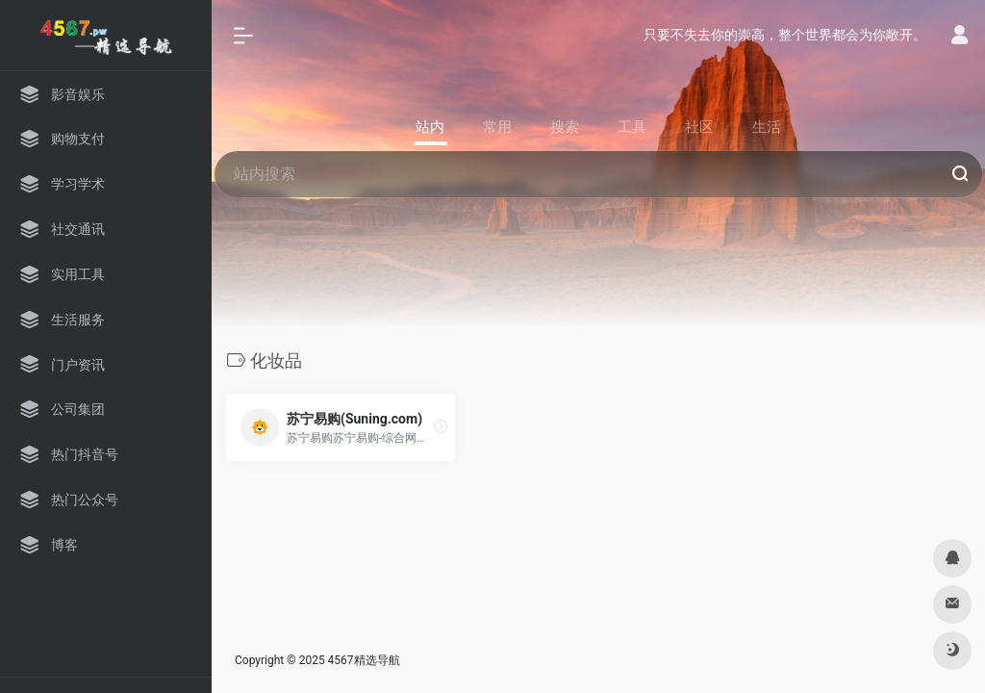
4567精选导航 (364, 660)
